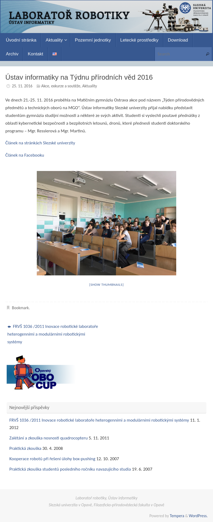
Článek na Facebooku (24, 155)
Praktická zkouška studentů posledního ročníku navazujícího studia (70, 469)
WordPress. (198, 515)
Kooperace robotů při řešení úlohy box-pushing (52, 459)
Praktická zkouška (25, 448)
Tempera (177, 515)
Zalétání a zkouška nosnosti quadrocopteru (48, 438)
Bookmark (20, 307)
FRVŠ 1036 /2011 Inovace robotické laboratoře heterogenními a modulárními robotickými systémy (52, 334)
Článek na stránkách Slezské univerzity (40, 143)
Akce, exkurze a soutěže (60, 85)
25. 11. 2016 (22, 85)
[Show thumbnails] (106, 285)
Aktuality (89, 85)
